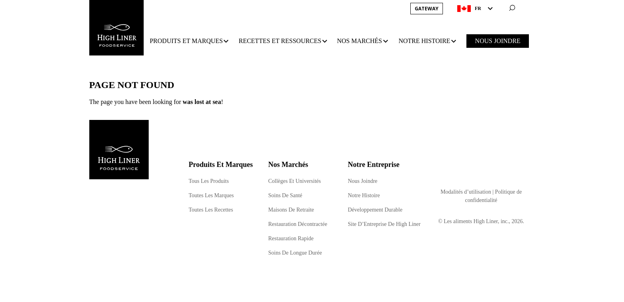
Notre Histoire (364, 195)
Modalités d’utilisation (466, 192)
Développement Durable (375, 210)
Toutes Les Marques (211, 195)
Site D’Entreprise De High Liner (384, 224)
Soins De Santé (285, 195)
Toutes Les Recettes (211, 210)
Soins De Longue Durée (295, 253)
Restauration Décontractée (297, 224)
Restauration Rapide (291, 238)
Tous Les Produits (209, 181)
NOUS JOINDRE (498, 40)
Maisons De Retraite (291, 210)
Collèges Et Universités (294, 181)
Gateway (427, 8)
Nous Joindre (362, 181)
